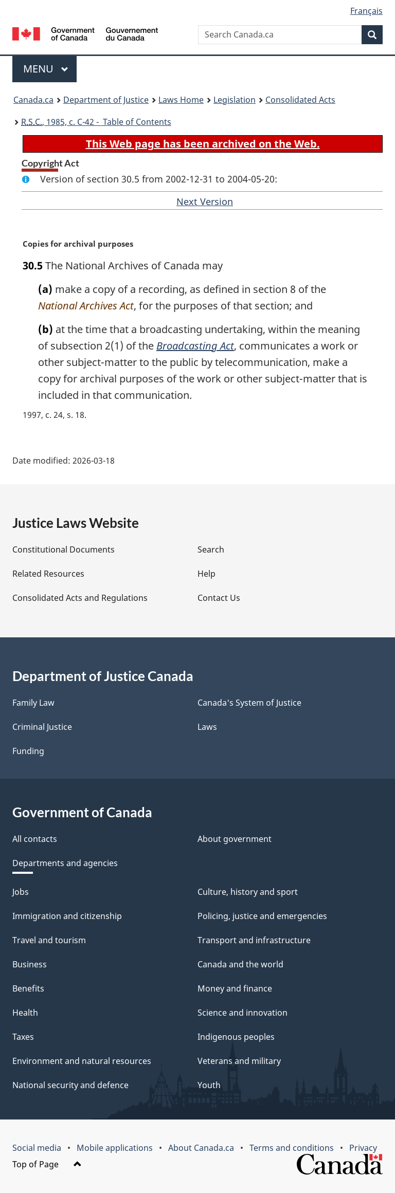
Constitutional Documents (63, 549)
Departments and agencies (65, 863)
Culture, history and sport (248, 891)
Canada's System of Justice (249, 702)
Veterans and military (239, 1061)
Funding (28, 751)
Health (25, 1012)
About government (235, 839)
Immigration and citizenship (67, 916)
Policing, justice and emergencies (262, 916)
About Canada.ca (201, 1147)
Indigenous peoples (236, 1036)
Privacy (363, 1147)
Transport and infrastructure (254, 940)
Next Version (204, 201)
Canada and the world (240, 964)
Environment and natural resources (81, 1061)
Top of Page (47, 1164)
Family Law (33, 702)
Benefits (28, 988)
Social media (36, 1147)
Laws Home (181, 99)
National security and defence (70, 1085)
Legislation (234, 99)
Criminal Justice (42, 726)
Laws (207, 726)
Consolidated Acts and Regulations (80, 597)
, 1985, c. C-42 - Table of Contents (96, 121)
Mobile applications (115, 1147)
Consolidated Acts (300, 99)
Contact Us (219, 597)
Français (366, 10)
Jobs (20, 891)
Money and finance (235, 988)
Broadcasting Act (195, 346)
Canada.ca (33, 99)
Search (211, 549)
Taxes (23, 1036)
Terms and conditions (291, 1147)
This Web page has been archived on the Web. (203, 144)
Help (207, 573)
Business (29, 964)
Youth (209, 1085)
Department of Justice (106, 99)
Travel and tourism (49, 940)
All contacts (34, 839)
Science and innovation (243, 1012)
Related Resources (48, 573)
